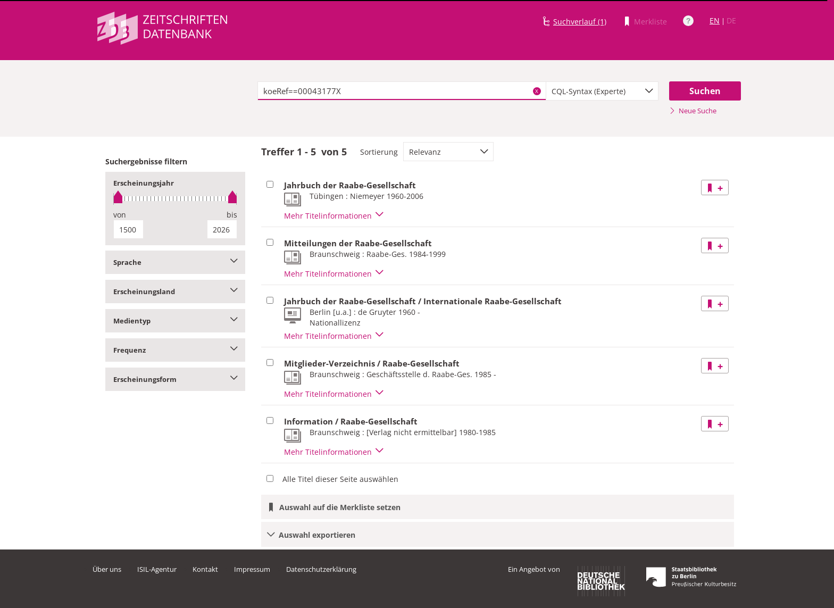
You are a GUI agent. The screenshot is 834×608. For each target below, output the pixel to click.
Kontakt (205, 569)
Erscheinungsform (175, 379)
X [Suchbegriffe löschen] (536, 91)
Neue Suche (692, 110)
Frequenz (175, 350)
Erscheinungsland (175, 291)
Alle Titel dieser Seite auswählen (340, 479)
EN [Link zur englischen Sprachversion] (715, 20)
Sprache (175, 262)
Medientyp (175, 321)
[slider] (175, 199)
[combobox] (602, 91)
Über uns (107, 569)
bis (232, 215)
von (119, 215)
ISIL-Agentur (157, 569)
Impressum (252, 569)
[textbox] (401, 91)
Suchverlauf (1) (579, 21)
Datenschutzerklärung (321, 569)
